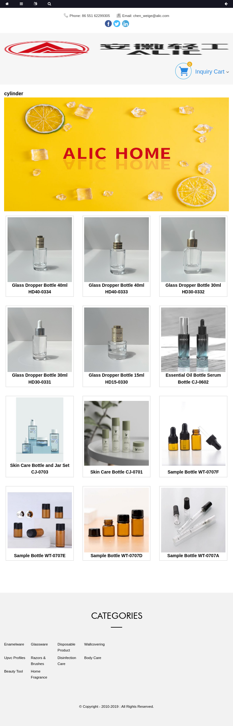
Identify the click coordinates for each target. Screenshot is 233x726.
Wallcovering (94, 644)
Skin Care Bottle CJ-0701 (116, 471)
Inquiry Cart (210, 72)
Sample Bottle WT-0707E (39, 555)
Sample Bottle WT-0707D (116, 555)
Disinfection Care (66, 661)
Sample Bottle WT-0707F (193, 471)
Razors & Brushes (38, 661)
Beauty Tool (13, 671)
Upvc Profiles (14, 658)
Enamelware (14, 644)
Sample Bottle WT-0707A (193, 555)
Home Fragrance (39, 674)
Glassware (39, 644)
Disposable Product (66, 647)
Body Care (92, 658)
